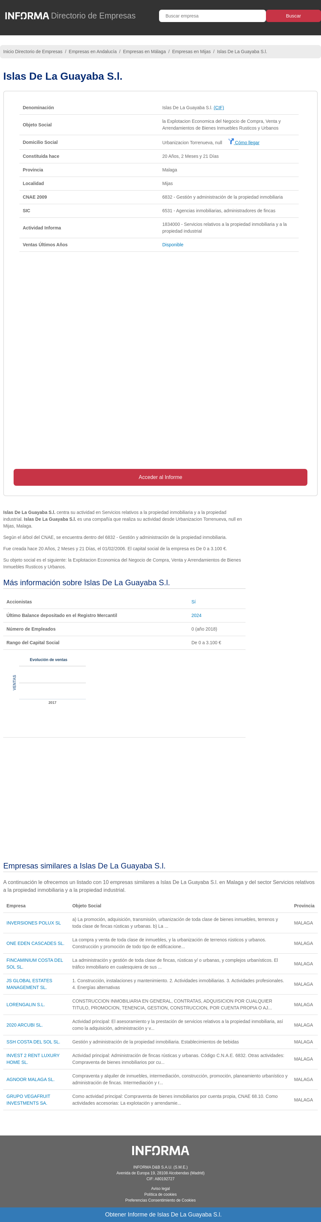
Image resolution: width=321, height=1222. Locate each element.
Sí (193, 601)
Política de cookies (160, 1194)
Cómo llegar (243, 142)
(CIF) (219, 107)
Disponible (172, 244)
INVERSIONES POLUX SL (33, 922)
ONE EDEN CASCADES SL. (35, 943)
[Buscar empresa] (212, 16)
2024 (196, 615)
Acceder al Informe (160, 477)
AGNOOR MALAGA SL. (30, 1079)
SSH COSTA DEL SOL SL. (33, 1041)
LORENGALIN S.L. (25, 1004)
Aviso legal (160, 1188)
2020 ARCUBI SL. (24, 1025)
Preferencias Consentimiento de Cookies (160, 1200)
